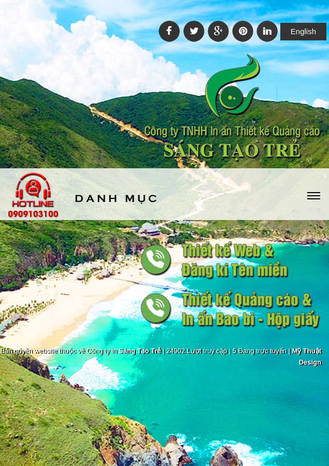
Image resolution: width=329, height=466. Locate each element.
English (303, 31)
